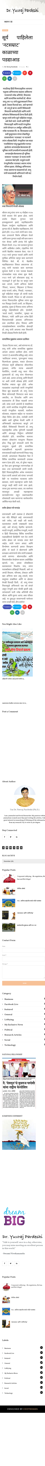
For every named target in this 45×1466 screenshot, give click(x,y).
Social (5, 30)
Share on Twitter (17, 73)
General (8, 1014)
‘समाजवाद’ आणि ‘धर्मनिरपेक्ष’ (19, 1322)
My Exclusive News (13, 1024)
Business (8, 999)
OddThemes (30, 1409)
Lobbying (9, 1019)
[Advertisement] (20, 1176)
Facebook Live (11, 1004)
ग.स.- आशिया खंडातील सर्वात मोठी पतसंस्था (23, 1310)
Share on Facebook (7, 73)
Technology (10, 1045)
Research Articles (12, 1034)
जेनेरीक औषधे (15, 1298)
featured (8, 1009)
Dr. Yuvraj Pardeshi (11, 67)
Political (8, 1029)
